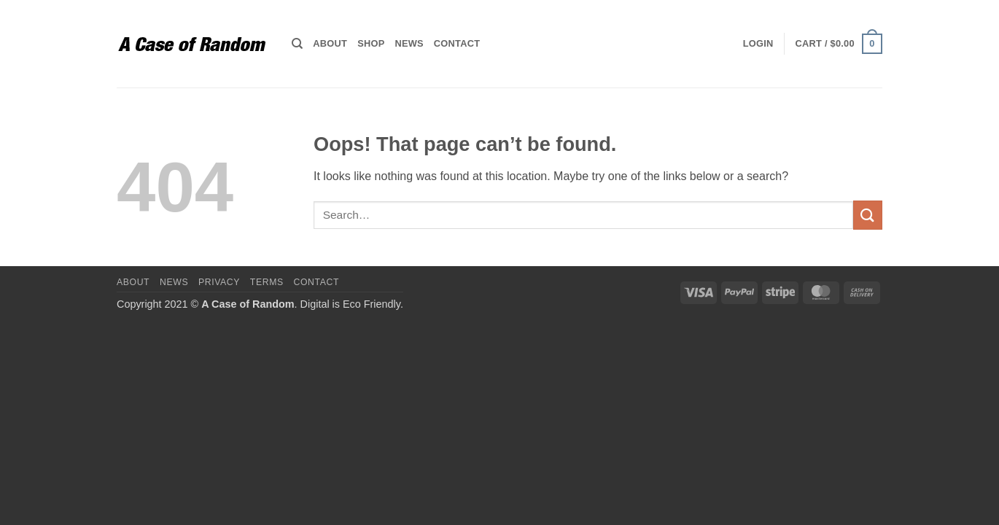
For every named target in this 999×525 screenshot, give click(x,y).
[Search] (297, 44)
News (408, 43)
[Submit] (867, 215)
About (330, 43)
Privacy (219, 282)
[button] (758, 43)
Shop (370, 43)
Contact (457, 43)
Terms (267, 282)
